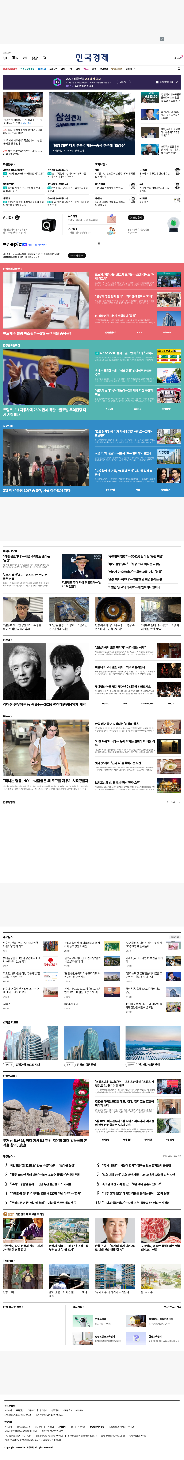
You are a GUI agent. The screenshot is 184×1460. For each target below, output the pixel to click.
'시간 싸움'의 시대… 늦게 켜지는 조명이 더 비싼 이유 (125, 743)
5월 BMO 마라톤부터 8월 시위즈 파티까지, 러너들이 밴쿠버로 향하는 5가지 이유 (124, 1123)
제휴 (18, 1426)
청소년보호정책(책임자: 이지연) (121, 1426)
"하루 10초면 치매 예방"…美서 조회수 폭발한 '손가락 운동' (45, 1175)
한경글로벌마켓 (27, 69)
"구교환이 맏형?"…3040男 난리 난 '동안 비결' (135, 556)
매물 (138, 489)
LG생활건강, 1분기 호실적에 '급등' (115, 316)
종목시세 (137, 408)
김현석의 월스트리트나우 (13, 169)
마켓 (167, 332)
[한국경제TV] (15, 58)
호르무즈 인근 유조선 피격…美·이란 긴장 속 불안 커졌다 (170, 149)
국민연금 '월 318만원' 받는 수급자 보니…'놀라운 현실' (42, 1165)
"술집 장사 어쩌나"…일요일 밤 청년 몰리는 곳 (135, 579)
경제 (63, 69)
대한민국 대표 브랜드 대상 (30, 1214)
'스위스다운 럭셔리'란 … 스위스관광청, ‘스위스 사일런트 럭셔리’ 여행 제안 (124, 1084)
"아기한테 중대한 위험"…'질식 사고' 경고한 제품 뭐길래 (144, 944)
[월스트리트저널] (25, 58)
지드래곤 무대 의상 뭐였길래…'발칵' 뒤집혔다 (81, 584)
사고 (179, 1307)
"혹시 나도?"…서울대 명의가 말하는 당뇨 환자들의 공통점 (136, 1165)
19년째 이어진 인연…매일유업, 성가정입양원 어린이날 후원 (144, 1005)
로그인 (177, 58)
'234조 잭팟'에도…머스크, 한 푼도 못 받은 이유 (25, 577)
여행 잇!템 (170, 1139)
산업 (70, 69)
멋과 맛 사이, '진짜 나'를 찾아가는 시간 (118, 763)
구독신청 (20, 1410)
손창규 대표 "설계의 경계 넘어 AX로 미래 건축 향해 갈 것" (115, 1248)
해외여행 (148, 1139)
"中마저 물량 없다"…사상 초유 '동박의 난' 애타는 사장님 (135, 1203)
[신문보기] (5, 58)
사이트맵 (50, 1426)
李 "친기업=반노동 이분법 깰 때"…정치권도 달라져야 (115, 175)
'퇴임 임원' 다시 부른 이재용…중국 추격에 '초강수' (89, 145)
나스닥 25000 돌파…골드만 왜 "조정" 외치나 (23, 175)
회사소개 (8, 1410)
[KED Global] (35, 58)
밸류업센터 (165, 489)
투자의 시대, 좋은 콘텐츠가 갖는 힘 (154, 175)
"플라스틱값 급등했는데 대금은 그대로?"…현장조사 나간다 (144, 975)
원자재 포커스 (9, 184)
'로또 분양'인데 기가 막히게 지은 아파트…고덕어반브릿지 (123, 433)
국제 (78, 69)
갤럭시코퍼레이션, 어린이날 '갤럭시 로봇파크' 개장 (82, 959)
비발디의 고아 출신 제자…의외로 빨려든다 (120, 667)
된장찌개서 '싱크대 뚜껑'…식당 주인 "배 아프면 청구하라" (114, 627)
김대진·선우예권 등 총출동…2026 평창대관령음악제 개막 (44, 704)
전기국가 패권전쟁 (143, 1065)
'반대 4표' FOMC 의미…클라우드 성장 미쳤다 (67, 189)
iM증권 (7, 1004)
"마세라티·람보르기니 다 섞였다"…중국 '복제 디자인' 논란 (22, 121)
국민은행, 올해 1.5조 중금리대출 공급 (143, 990)
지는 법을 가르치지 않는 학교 (109, 187)
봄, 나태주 (147, 1292)
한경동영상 (9, 802)
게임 (94, 69)
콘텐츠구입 (25, 1426)
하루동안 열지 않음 (166, 82)
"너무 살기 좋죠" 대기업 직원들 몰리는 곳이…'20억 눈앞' (136, 1193)
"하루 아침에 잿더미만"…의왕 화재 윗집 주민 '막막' (160, 627)
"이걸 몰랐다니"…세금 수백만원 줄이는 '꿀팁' (26, 558)
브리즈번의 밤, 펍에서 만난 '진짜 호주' (117, 782)
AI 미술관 (143, 202)
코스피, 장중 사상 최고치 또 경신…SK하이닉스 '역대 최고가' (124, 276)
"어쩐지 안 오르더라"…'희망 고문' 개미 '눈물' (135, 572)
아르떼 (6, 640)
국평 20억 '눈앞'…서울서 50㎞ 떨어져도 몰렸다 (123, 453)
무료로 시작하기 (76, 255)
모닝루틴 (104, 69)
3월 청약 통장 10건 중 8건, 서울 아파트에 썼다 (36, 490)
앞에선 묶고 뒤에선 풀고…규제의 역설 (68, 1294)
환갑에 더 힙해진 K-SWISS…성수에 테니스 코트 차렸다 (21, 990)
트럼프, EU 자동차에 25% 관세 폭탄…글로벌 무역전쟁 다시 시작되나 (44, 412)
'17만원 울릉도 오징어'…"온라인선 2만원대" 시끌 (68, 627)
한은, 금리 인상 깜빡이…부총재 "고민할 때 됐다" (170, 132)
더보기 (129, 69)
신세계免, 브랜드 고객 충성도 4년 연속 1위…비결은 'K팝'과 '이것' (82, 990)
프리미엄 (118, 68)
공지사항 (77, 1307)
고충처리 (31, 1410)
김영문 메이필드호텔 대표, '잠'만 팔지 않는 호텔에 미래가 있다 (124, 1103)
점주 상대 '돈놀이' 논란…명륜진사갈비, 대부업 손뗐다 (22, 152)
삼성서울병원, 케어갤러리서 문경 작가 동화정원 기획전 (82, 944)
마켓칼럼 (6, 198)
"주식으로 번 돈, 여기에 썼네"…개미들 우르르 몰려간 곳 (43, 1203)
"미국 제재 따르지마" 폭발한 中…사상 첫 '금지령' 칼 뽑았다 (22, 142)
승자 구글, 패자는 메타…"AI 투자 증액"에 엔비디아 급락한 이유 (66, 175)
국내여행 (127, 1139)
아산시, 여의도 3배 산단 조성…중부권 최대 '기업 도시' (68, 1248)
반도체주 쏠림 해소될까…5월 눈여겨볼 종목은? (37, 333)
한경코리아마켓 (10, 69)
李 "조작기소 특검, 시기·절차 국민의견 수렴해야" (170, 115)
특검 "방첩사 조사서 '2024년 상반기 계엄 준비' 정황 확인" (22, 131)
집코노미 (42, 69)
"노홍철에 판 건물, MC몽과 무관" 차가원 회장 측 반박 (123, 473)
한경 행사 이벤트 (12, 1307)
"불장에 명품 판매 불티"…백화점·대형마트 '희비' (124, 296)
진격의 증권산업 (80, 1065)
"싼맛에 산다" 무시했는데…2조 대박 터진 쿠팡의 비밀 (124, 392)
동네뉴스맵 (110, 489)
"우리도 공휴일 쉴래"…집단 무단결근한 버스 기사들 (40, 1184)
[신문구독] (44, 58)
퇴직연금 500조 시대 (21, 1065)
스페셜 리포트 (10, 1022)
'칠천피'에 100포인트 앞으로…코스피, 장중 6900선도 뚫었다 (171, 97)
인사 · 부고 (169, 1307)
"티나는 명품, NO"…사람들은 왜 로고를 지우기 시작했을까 (45, 780)
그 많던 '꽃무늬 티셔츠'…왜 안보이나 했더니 (134, 587)
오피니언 (53, 69)
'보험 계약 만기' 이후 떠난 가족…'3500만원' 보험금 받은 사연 (138, 1175)
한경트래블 (9, 1076)
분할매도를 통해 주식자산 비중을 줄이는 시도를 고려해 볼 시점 (23, 203)
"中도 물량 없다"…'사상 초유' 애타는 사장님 (134, 564)
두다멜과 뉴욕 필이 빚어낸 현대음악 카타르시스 (122, 686)
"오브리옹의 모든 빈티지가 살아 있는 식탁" (120, 647)
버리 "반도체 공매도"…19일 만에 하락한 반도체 (68, 203)
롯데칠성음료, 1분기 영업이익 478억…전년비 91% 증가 (21, 959)
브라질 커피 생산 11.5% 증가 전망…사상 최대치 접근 (23, 189)
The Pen (8, 1261)
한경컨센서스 (110, 332)
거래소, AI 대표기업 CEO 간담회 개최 (144, 959)
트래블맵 (105, 1139)
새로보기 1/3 (175, 937)
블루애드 (55, 1410)
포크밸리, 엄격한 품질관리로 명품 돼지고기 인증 (160, 1248)
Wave (86, 69)
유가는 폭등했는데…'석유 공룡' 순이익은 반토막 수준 (123, 373)
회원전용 (8, 164)
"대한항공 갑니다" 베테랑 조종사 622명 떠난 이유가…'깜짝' (45, 1193)
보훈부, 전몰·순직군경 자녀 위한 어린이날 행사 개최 (20, 944)
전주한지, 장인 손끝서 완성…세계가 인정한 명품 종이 (23, 1248)
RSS (71, 1426)
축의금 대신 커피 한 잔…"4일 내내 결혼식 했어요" (131, 1184)
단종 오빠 (8, 1292)
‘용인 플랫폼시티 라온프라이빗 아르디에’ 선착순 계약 (82, 975)
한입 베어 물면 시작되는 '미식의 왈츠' (117, 724)
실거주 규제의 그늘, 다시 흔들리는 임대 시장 (110, 203)
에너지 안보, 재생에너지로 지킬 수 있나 (154, 189)
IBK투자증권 (71, 1004)
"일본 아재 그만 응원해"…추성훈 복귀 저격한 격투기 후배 (22, 627)
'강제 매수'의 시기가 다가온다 (112, 1292)
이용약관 (81, 1426)
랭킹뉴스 (8, 1156)
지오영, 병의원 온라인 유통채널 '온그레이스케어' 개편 (21, 975)
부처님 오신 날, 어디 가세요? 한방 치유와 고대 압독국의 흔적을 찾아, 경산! (45, 1142)
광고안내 (43, 1410)
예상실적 (109, 408)
